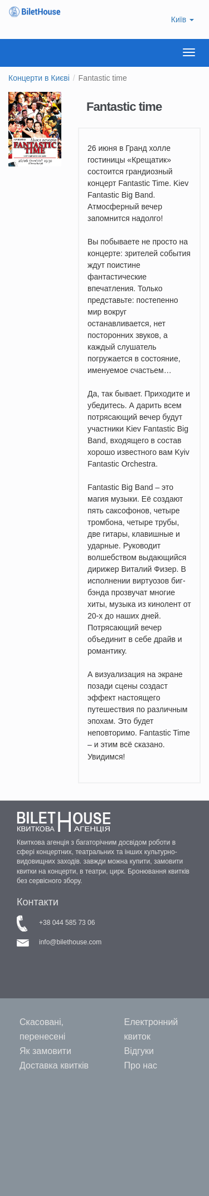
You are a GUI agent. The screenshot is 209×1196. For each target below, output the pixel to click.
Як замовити (45, 1051)
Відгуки (139, 1051)
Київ (182, 19)
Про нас (140, 1065)
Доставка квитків (54, 1065)
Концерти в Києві (39, 77)
